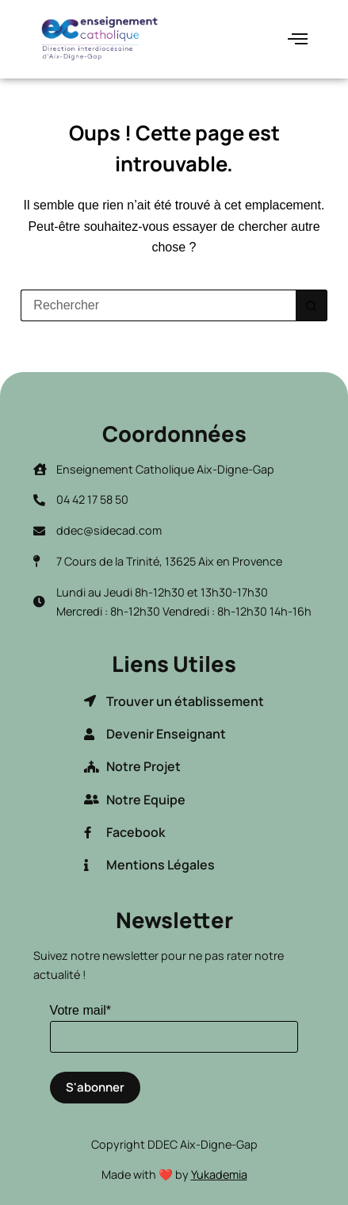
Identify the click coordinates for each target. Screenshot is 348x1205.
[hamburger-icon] (297, 39)
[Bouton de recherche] (311, 305)
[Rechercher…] (158, 305)
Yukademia (219, 1174)
